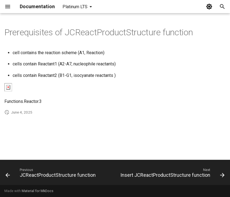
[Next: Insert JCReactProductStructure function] (172, 174)
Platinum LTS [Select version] (75, 6)
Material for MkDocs (37, 191)
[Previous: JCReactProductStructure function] (51, 174)
